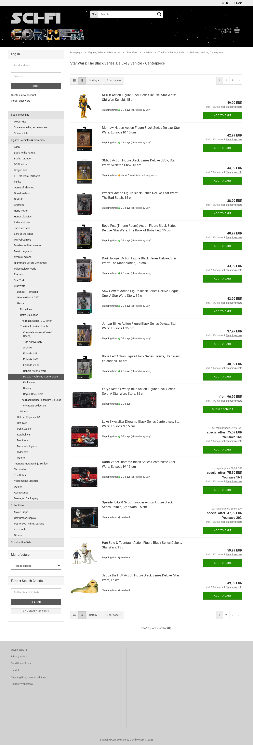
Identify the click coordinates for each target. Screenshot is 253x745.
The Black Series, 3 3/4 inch (36, 320)
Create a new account (23, 95)
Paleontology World (25, 268)
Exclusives (29, 382)
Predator (19, 274)
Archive (27, 347)
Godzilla (18, 199)
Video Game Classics (26, 480)
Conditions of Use (21, 663)
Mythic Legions (22, 256)
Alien (17, 146)
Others (24, 411)
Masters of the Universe (27, 245)
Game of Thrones (24, 187)
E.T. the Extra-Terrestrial (27, 175)
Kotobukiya (23, 434)
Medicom (22, 440)
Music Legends (23, 251)
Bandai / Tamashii (27, 291)
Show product (222, 409)
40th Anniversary (32, 341)
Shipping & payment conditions (28, 677)
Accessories (21, 492)
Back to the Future (24, 152)
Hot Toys (22, 423)
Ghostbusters (22, 193)
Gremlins (19, 204)
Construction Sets (21, 542)
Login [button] (238, 3)
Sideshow (22, 452)
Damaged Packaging (26, 498)
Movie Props (21, 512)
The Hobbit (20, 475)
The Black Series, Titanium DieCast (40, 399)
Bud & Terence (22, 158)
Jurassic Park (22, 228)
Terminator (20, 469)
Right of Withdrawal (22, 683)
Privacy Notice (19, 656)
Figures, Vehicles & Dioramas (28, 140)
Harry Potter (21, 210)
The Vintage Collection (33, 405)
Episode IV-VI (31, 359)
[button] (225, 3)
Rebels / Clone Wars (34, 370)
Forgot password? (21, 100)
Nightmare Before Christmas (30, 262)
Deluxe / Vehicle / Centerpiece (40, 376)
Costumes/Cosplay (25, 517)
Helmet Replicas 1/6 (28, 417)
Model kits (20, 121)
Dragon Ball (20, 170)
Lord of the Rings (24, 233)
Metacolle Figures (27, 446)
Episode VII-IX (31, 365)
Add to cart (222, 115)
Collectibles (17, 505)
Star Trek (19, 280)
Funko (17, 181)
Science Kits (21, 133)
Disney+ (27, 388)
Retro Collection (29, 314)
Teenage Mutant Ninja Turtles (31, 463)
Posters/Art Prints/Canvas (29, 523)
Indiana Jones (22, 222)
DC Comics (20, 164)
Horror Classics (23, 216)
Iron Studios (24, 428)
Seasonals (20, 529)
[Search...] (94, 14)
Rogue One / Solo (33, 394)
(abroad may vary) (141, 110)
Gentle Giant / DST (28, 297)
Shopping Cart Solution (113, 739)
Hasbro (21, 303)
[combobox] (94, 81)
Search (36, 602)
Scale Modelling (20, 114)
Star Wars (19, 285)
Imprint (15, 670)
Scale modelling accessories (30, 127)
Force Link (26, 309)
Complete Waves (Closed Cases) (37, 334)
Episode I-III (30, 353)
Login (36, 86)
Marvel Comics (22, 239)
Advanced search (36, 611)
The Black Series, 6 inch (34, 326)
